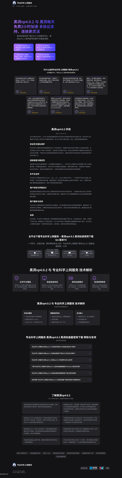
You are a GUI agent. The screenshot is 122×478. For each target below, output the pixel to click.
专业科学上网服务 (20, 6)
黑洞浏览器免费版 (100, 453)
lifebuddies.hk (4, 474)
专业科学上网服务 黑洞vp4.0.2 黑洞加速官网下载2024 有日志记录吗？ (54, 353)
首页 (13, 6)
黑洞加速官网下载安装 (58, 453)
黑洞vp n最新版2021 (22, 453)
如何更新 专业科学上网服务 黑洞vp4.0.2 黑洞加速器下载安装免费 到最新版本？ (56, 380)
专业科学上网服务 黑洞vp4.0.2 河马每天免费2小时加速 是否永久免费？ (54, 347)
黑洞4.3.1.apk (46, 453)
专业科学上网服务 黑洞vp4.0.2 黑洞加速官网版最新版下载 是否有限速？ (54, 373)
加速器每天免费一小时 (87, 453)
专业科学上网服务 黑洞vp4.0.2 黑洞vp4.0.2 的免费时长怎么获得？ (52, 360)
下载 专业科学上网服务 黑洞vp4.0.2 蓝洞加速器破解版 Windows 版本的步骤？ (56, 366)
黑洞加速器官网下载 (35, 453)
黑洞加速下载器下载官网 (73, 453)
